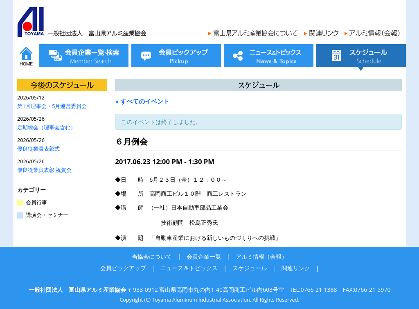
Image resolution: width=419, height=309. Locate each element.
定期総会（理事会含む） (46, 127)
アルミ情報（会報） (261, 256)
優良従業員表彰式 (38, 148)
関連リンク (296, 268)
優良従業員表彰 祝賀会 (44, 170)
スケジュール (249, 268)
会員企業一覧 (204, 256)
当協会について (152, 256)
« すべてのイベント (142, 101)
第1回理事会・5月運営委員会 (52, 106)
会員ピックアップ (123, 268)
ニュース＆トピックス (189, 268)
